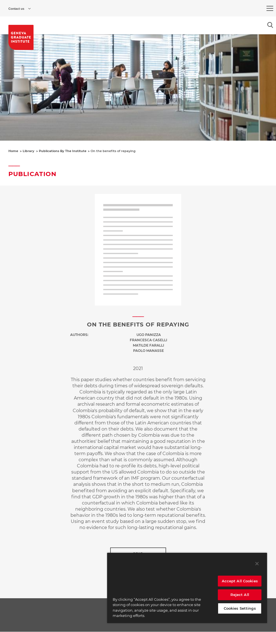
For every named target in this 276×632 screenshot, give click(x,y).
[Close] (257, 563)
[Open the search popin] (270, 25)
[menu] (269, 8)
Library (28, 151)
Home (13, 151)
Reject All (239, 594)
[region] (187, 587)
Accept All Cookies (240, 581)
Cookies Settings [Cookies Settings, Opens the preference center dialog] (240, 608)
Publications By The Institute (62, 151)
